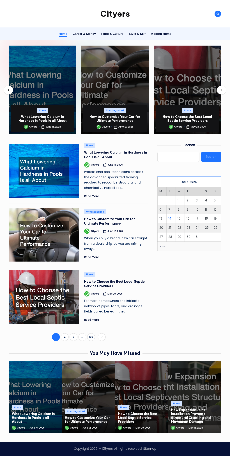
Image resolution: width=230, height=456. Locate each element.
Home (42, 110)
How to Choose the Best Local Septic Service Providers (187, 119)
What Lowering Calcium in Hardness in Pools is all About (43, 119)
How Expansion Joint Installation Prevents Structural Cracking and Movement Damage (191, 416)
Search (189, 145)
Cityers (115, 14)
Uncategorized (115, 110)
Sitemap (149, 448)
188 (91, 337)
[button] (221, 90)
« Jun (163, 246)
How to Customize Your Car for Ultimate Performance (114, 119)
